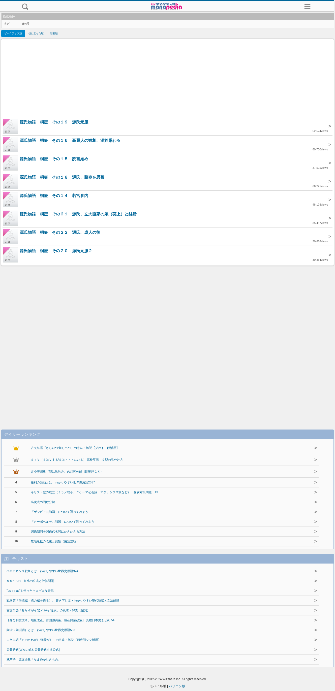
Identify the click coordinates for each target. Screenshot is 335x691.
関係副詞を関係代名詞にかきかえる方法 (58, 531)
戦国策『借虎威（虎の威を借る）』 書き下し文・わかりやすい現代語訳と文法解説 (63, 600)
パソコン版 (177, 686)
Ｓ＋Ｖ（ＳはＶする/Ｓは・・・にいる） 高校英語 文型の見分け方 (77, 460)
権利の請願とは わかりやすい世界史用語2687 (63, 482)
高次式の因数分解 (43, 502)
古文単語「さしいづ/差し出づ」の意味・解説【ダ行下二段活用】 (75, 448)
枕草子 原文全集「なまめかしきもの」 (34, 659)
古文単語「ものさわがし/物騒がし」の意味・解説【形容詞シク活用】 (54, 640)
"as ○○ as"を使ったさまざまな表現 (30, 591)
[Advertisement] (167, 79)
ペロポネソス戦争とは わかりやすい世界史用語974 (42, 571)
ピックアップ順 (13, 33)
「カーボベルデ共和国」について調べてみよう (62, 521)
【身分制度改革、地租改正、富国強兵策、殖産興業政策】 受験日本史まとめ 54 (60, 620)
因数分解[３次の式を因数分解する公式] (33, 649)
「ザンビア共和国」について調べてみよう (59, 512)
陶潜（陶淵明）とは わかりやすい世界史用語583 (41, 630)
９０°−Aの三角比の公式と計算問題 (30, 581)
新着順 (54, 33)
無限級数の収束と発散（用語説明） (55, 541)
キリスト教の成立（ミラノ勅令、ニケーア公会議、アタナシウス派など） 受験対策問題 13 (94, 492)
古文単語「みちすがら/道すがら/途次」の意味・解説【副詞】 (48, 610)
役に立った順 (36, 33)
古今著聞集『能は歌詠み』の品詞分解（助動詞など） (67, 471)
